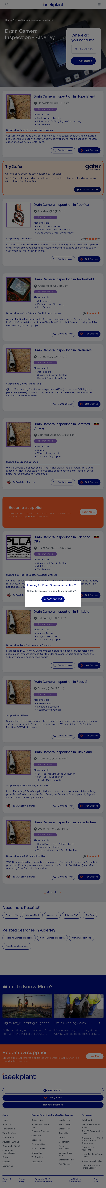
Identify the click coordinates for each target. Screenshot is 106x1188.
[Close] (77, 585)
